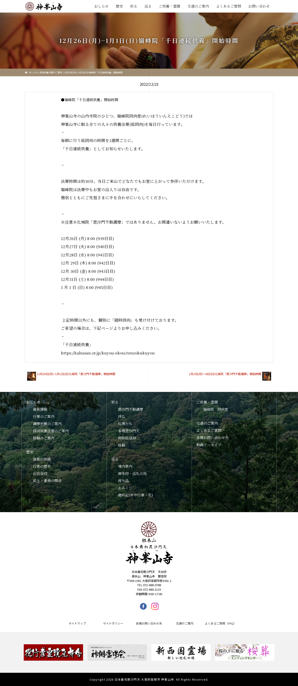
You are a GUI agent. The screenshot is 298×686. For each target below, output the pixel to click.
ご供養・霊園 (169, 6)
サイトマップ (77, 623)
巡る (148, 6)
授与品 (123, 480)
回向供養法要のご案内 (51, 72)
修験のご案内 (43, 438)
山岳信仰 (40, 473)
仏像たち (125, 423)
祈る (133, 6)
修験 (121, 445)
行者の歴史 (42, 466)
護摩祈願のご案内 (47, 423)
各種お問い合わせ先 (212, 437)
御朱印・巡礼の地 (132, 473)
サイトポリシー (113, 623)
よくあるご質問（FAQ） (220, 623)
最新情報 (40, 409)
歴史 (119, 6)
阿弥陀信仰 (127, 438)
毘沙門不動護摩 (130, 409)
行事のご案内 (43, 416)
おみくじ (125, 487)
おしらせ (101, 6)
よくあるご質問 (228, 6)
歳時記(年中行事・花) (135, 495)
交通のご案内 (198, 6)
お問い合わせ (259, 6)
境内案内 (125, 466)
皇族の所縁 (42, 459)
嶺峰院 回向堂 (215, 409)
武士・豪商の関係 (47, 480)
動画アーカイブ (208, 444)
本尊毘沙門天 (128, 430)
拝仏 (121, 416)
